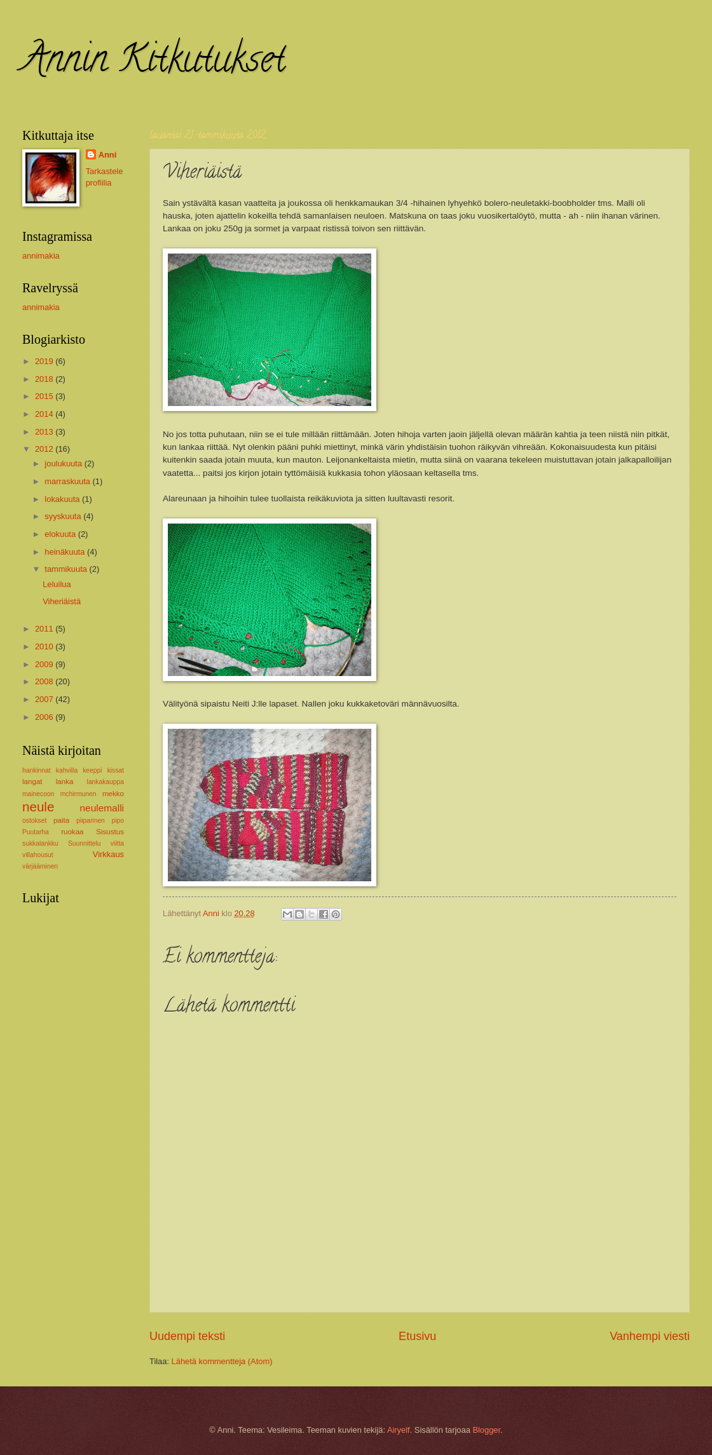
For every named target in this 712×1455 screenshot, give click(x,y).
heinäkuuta (65, 552)
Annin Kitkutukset (153, 63)
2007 (45, 699)
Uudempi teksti (187, 1336)
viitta (117, 843)
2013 (45, 431)
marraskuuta (68, 481)
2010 (45, 646)
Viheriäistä (62, 601)
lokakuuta (63, 499)
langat (32, 781)
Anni (108, 154)
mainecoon (38, 793)
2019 (45, 361)
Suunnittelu (84, 843)
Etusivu (417, 1336)
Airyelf (398, 1430)
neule (38, 806)
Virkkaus (108, 854)
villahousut (37, 854)
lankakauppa (105, 781)
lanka (65, 781)
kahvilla (67, 770)
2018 (45, 379)
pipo (118, 820)
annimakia (41, 256)
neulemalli (101, 807)
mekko (113, 793)
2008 (45, 681)
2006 (45, 717)
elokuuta (61, 534)
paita (61, 820)
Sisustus (110, 832)
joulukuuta (64, 463)
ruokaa (72, 832)
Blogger (486, 1430)
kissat (115, 770)
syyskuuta (63, 516)
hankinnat (36, 770)
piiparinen (90, 820)
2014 (45, 414)
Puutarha (35, 832)
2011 (45, 628)
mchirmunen (78, 793)
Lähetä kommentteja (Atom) (222, 1361)
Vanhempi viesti (650, 1336)
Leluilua (57, 584)
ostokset (34, 820)
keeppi (92, 770)
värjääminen (40, 866)
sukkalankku (40, 843)
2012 (45, 449)
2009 (45, 664)
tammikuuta (66, 569)
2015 (45, 396)
